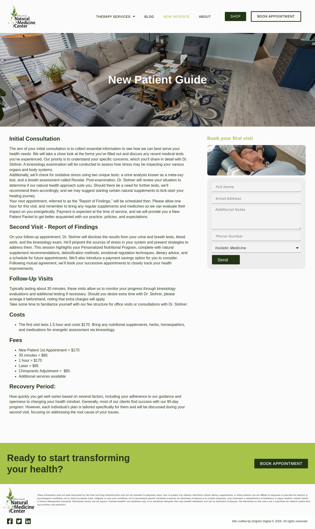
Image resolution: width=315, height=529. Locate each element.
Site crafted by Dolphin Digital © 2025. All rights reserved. (269, 521)
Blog (149, 17)
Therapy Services (115, 16)
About (205, 17)
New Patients (176, 17)
